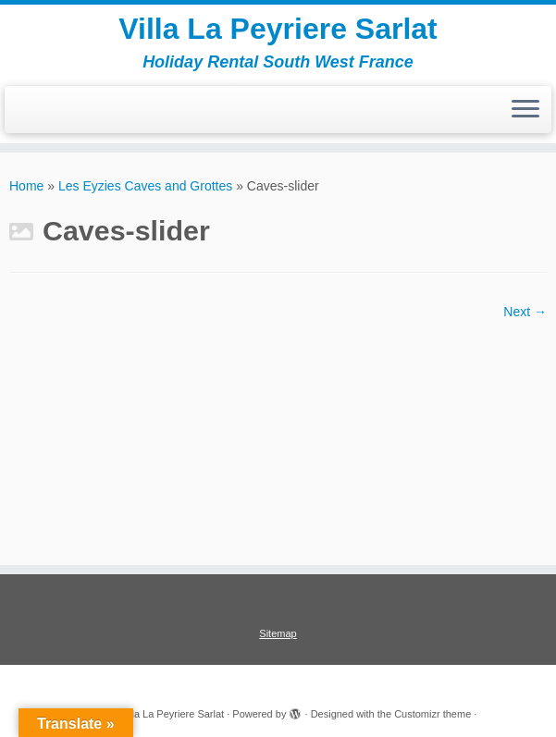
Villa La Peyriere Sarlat (278, 29)
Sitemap (277, 633)
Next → (525, 311)
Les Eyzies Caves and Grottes (145, 185)
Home (26, 185)
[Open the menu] (525, 110)
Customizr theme (432, 713)
